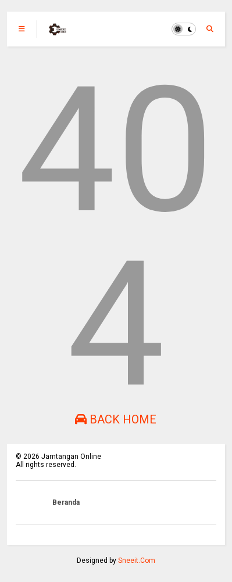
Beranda (66, 502)
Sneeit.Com (136, 560)
